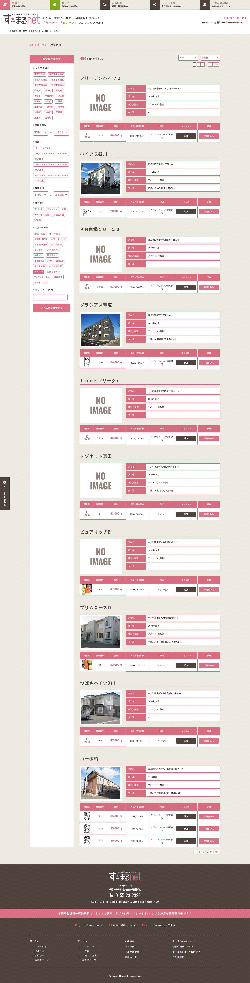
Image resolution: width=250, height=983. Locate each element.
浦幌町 (37, 112)
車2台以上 (39, 261)
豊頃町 (37, 118)
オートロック (40, 282)
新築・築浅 (39, 234)
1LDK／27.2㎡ (137, 439)
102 (100, 741)
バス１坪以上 (53, 250)
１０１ (100, 817)
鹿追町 (37, 96)
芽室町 (48, 90)
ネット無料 (39, 266)
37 (210, 65)
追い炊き (38, 250)
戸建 (64, 209)
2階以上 (59, 261)
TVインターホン (42, 277)
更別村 (37, 101)
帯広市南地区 (40, 85)
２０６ (100, 363)
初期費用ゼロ (40, 239)
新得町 (50, 107)
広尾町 (59, 112)
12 (100, 666)
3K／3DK (38, 170)
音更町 (37, 90)
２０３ (100, 439)
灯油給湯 (58, 277)
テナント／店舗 (41, 214)
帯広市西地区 (57, 80)
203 (100, 590)
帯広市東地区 (40, 80)
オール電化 (54, 234)
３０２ (100, 287)
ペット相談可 (55, 266)
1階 (50, 261)
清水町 (61, 107)
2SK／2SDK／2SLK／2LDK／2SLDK (51, 164)
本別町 (48, 101)
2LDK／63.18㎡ (137, 515)
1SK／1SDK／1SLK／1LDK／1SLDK (51, 153)
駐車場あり (52, 255)
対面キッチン (53, 271)
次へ (216, 65)
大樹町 (48, 112)
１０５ (100, 829)
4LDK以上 (39, 180)
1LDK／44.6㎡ (137, 363)
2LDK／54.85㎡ (137, 590)
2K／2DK (38, 159)
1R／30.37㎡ (137, 212)
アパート (38, 209)
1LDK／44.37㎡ (137, 288)
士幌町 (59, 101)
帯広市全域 (39, 74)
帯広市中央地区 (56, 74)
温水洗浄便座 (40, 244)
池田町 (61, 96)
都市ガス (38, 255)
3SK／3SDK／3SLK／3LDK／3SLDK (51, 175)
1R (35, 148)
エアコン (38, 271)
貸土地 (37, 220)
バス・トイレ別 (58, 239)
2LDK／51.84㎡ (137, 741)
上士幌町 (38, 107)
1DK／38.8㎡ (137, 817)
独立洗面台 (56, 244)
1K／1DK (45, 148)
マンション (52, 209)
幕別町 (59, 90)
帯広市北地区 (57, 85)
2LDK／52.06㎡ (137, 136)
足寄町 (48, 118)
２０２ (100, 136)
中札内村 (49, 96)
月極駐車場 (58, 214)
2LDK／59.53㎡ (137, 666)
